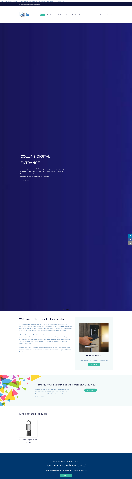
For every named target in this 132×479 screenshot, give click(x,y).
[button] (31, 181)
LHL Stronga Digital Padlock (28, 440)
